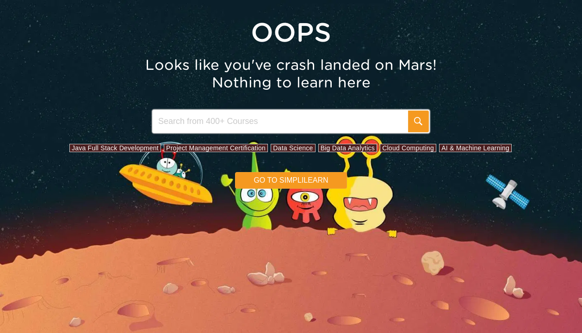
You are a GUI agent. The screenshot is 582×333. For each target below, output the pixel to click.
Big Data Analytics (348, 148)
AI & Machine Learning (475, 148)
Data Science (293, 148)
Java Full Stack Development (115, 148)
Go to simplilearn (291, 180)
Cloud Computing (408, 148)
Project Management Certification (216, 148)
